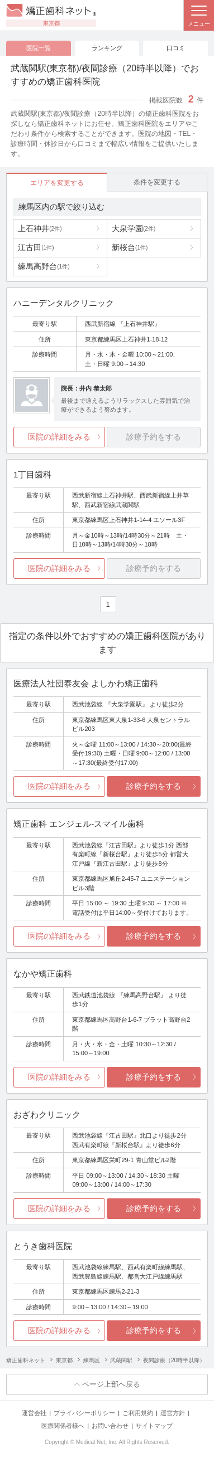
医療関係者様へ (62, 1425)
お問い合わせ (110, 1425)
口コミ (176, 48)
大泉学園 (133, 228)
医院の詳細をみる (59, 436)
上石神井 (39, 228)
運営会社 (34, 1413)
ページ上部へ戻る (111, 1384)
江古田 (36, 247)
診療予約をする (153, 786)
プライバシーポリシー (84, 1413)
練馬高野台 (43, 266)
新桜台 (130, 247)
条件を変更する (157, 182)
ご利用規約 (137, 1413)
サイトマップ (154, 1425)
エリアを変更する (57, 183)
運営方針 (172, 1413)
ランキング (107, 48)
